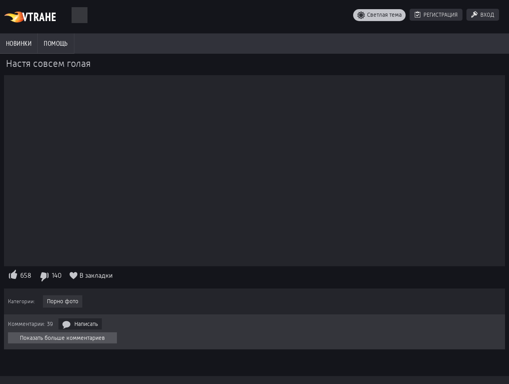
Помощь (56, 43)
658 (25, 275)
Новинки (18, 43)
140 (57, 275)
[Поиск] (79, 15)
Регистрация (441, 15)
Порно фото (62, 301)
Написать (86, 323)
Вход (487, 15)
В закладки (96, 275)
